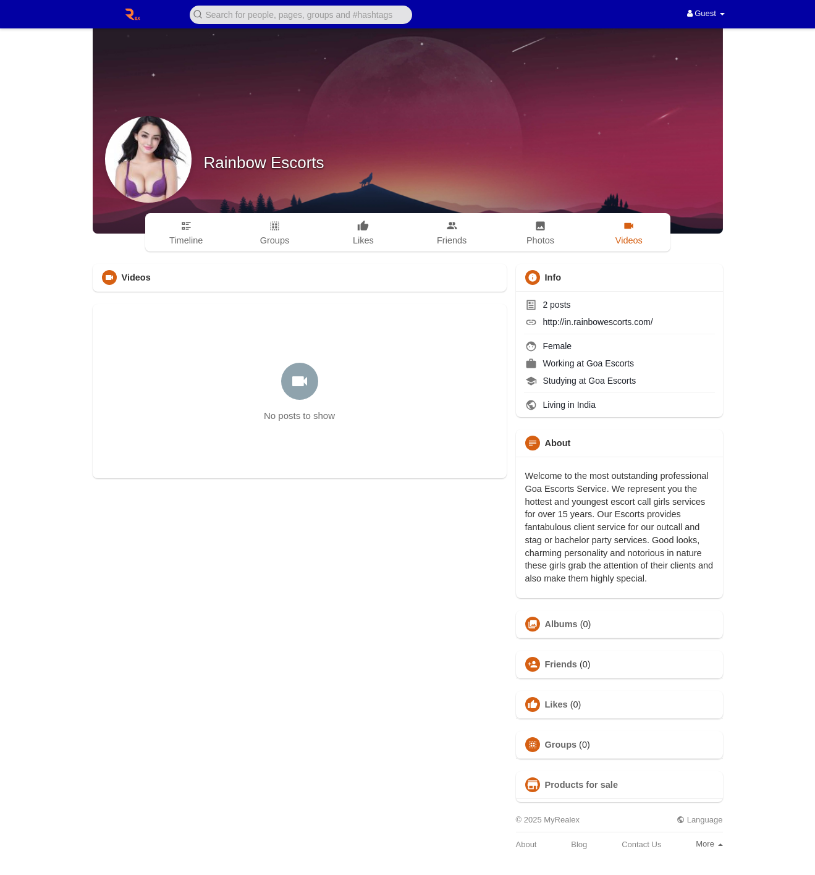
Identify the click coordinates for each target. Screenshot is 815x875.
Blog (579, 844)
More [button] (709, 843)
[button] (300, 14)
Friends (561, 664)
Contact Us (641, 844)
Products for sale (581, 785)
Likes (556, 704)
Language (699, 820)
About (526, 844)
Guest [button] (706, 13)
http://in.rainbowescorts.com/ (597, 322)
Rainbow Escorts (264, 162)
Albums (561, 624)
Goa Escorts (610, 363)
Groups (561, 745)
